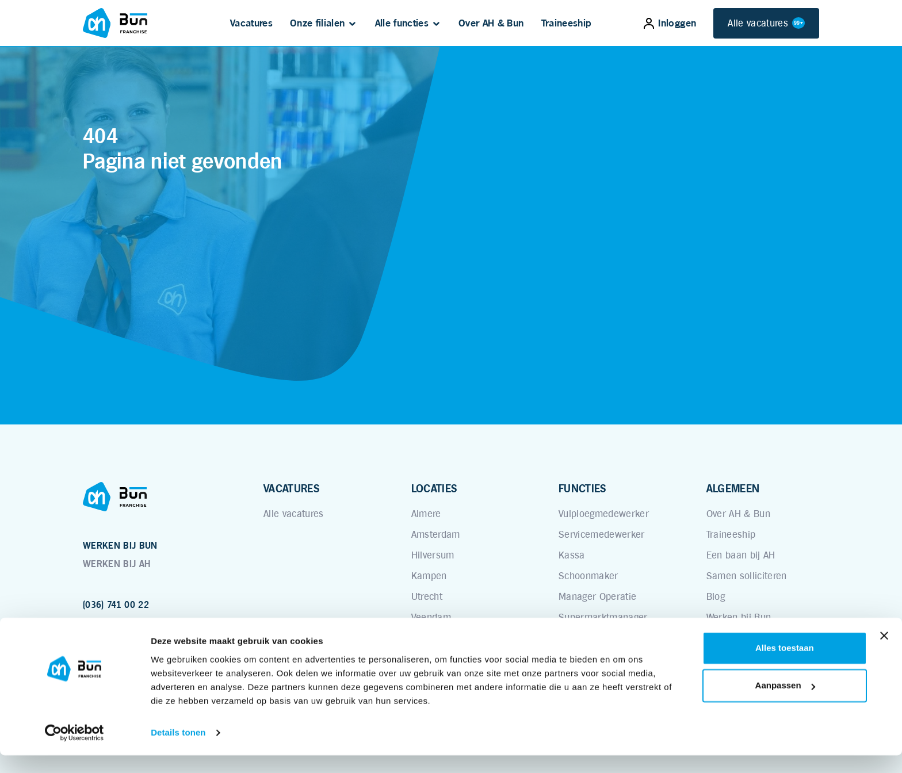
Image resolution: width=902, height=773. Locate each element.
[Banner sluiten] (884, 653)
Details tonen (178, 750)
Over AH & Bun (490, 23)
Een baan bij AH (740, 555)
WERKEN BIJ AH (116, 563)
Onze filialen (317, 23)
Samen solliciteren (746, 575)
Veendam (431, 617)
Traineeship (566, 23)
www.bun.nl (107, 623)
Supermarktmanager (603, 617)
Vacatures (251, 23)
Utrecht (426, 596)
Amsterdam (435, 534)
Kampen (429, 575)
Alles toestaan (784, 666)
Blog (715, 596)
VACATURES (291, 488)
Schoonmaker (588, 575)
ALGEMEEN (733, 488)
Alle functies (402, 23)
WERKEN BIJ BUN (120, 545)
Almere (426, 513)
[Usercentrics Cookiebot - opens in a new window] (74, 750)
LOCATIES (434, 488)
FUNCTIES (582, 488)
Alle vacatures (766, 23)
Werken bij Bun (738, 617)
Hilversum (432, 555)
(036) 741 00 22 (116, 604)
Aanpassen (785, 703)
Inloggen (670, 23)
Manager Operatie (597, 596)
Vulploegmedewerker (604, 513)
